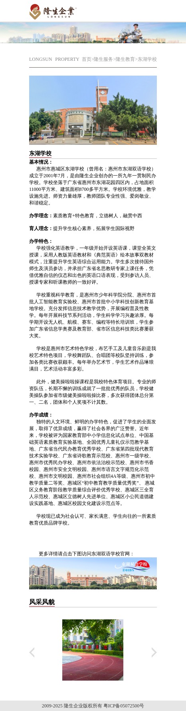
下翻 (154, 652)
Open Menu (147, 10)
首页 (86, 59)
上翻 (31, 652)
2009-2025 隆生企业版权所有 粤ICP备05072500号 (93, 706)
